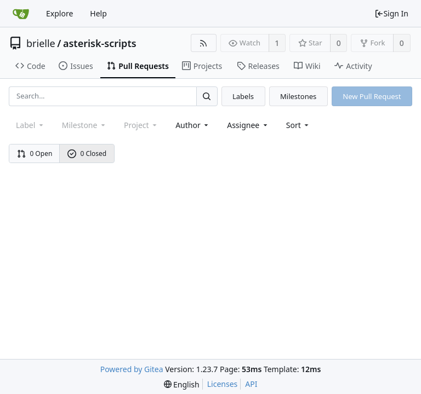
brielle (40, 43)
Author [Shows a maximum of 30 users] (192, 125)
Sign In (391, 13)
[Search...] (206, 96)
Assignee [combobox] (248, 125)
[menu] (298, 125)
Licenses (222, 384)
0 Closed (87, 153)
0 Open (35, 153)
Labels (243, 96)
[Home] (20, 14)
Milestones (298, 96)
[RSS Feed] (204, 43)
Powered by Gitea (131, 369)
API (251, 384)
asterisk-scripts (99, 43)
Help (98, 13)
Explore (59, 13)
